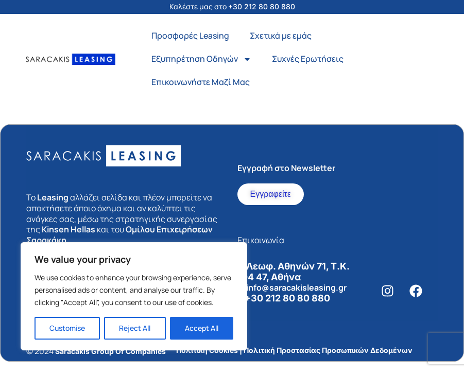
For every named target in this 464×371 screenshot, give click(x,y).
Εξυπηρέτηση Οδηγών (201, 59)
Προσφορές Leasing (190, 35)
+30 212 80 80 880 (261, 6)
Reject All (134, 328)
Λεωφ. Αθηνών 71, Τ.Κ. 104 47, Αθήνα (293, 272)
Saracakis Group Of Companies (110, 351)
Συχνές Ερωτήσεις (307, 58)
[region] (134, 296)
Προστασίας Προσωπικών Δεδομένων (345, 350)
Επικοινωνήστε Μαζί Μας (200, 82)
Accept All (201, 328)
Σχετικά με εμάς (281, 35)
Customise (67, 328)
